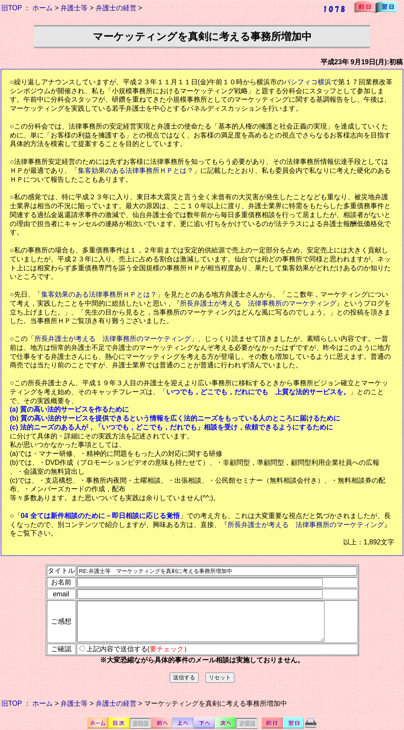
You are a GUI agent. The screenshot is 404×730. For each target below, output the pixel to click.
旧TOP (11, 7)
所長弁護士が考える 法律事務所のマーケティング (258, 303)
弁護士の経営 (116, 7)
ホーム (42, 7)
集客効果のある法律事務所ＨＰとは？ (135, 170)
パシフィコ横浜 (307, 82)
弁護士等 (74, 7)
